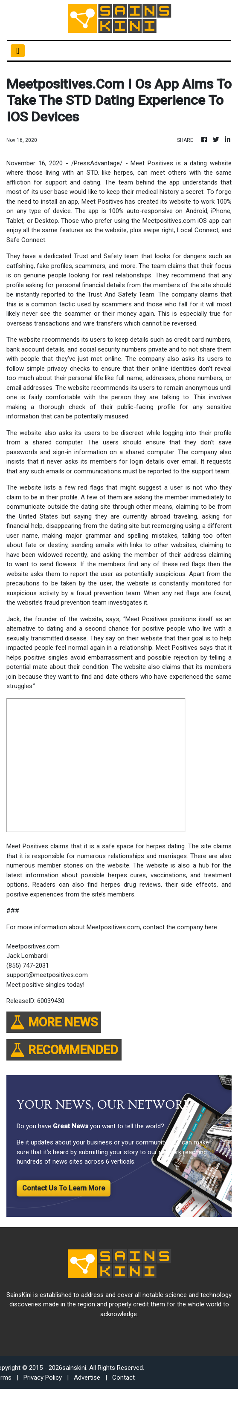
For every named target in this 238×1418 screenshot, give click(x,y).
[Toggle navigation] (18, 50)
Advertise (87, 1377)
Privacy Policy (42, 1377)
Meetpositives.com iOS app (181, 221)
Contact (123, 1377)
